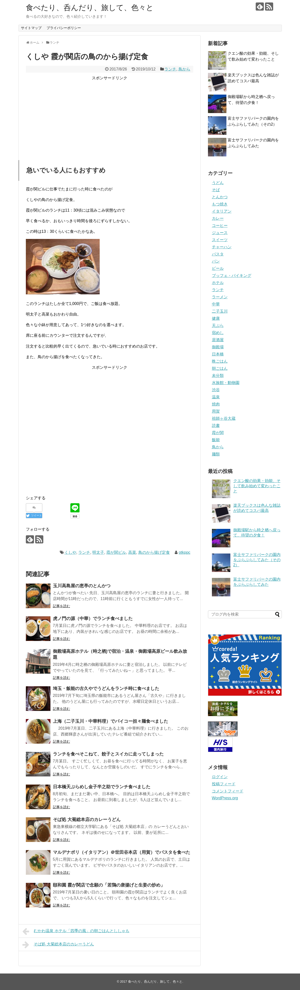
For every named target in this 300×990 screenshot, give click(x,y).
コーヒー (220, 225)
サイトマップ (31, 28)
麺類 (216, 454)
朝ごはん (220, 368)
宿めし (218, 333)
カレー (218, 218)
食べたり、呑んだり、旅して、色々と (90, 7)
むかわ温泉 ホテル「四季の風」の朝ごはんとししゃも (75, 931)
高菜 (132, 552)
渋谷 (216, 390)
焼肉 (216, 404)
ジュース (220, 233)
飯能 (216, 440)
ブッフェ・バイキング (231, 275)
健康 (216, 318)
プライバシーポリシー (64, 28)
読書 (216, 425)
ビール (218, 268)
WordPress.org (225, 798)
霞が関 (218, 433)
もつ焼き (220, 204)
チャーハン (222, 247)
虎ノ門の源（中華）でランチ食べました (93, 618)
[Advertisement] (109, 115)
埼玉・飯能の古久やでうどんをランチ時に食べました (106, 688)
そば (216, 190)
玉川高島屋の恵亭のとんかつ (82, 585)
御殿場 (218, 347)
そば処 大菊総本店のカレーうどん (87, 819)
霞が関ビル (116, 552)
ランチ (170, 69)
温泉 (216, 397)
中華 (216, 304)
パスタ (218, 254)
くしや (70, 552)
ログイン (220, 777)
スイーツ (220, 240)
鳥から (184, 69)
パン (216, 261)
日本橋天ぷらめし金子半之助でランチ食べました (101, 786)
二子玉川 (220, 311)
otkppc (184, 552)
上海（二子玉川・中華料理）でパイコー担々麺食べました (110, 721)
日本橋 (218, 354)
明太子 (98, 552)
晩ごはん (220, 361)
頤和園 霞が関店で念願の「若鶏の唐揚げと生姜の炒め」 (109, 885)
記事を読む (61, 606)
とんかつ (220, 197)
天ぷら (218, 325)
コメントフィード (227, 791)
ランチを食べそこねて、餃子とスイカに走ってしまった (108, 754)
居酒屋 (218, 340)
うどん (218, 183)
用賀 (216, 411)
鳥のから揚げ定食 (154, 552)
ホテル (218, 283)
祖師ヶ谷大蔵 (224, 418)
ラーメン (220, 297)
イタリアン (222, 211)
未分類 (218, 375)
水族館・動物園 (225, 383)
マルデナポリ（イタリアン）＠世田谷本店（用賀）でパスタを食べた (121, 852)
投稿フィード (224, 784)
